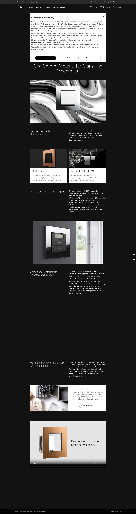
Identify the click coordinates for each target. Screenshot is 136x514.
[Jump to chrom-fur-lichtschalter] (134, 259)
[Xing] (118, 512)
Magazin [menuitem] (47, 7)
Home (16, 511)
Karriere (97, 2)
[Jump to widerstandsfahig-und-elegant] (134, 254)
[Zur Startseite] (18, 7)
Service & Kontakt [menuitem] (59, 7)
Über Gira (90, 2)
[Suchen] (91, 7)
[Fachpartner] (96, 7)
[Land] (117, 2)
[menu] (134, 257)
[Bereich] (33, 2)
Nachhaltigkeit (106, 2)
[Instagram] (111, 512)
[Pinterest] (121, 512)
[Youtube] (113, 512)
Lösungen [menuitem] (39, 7)
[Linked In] (116, 512)
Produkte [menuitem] (30, 7)
